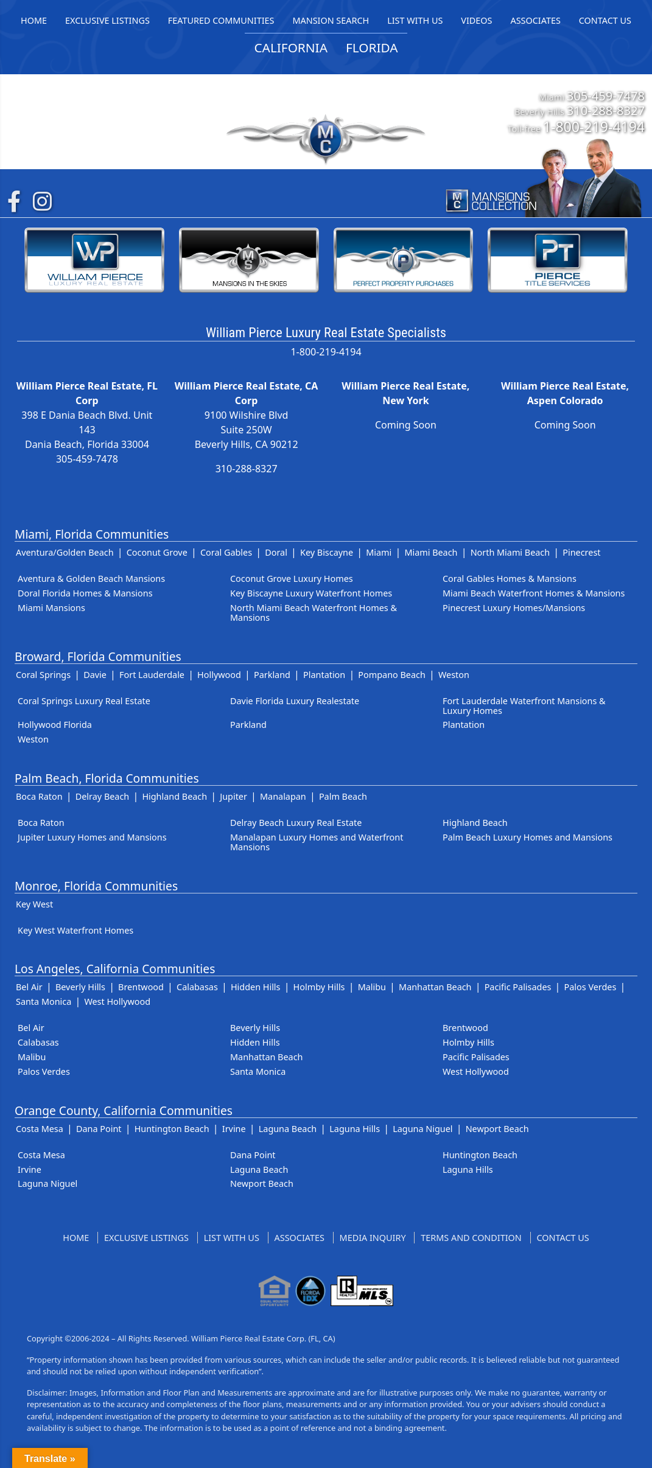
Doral (276, 552)
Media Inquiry (373, 1237)
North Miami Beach (510, 552)
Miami (378, 552)
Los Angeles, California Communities (115, 968)
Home (76, 1237)
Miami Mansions (51, 607)
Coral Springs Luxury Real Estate (84, 701)
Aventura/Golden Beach (65, 552)
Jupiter (233, 796)
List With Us (231, 1237)
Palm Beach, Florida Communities (107, 778)
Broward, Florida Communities (98, 656)
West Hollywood (117, 1001)
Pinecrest (581, 552)
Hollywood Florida (55, 724)
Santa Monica (43, 1001)
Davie (95, 674)
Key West (34, 904)
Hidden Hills (256, 987)
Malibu (372, 987)
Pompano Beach (391, 674)
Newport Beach (497, 1128)
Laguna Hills (354, 1128)
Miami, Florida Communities (92, 534)
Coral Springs (43, 674)
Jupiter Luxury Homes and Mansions (92, 837)
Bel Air (29, 987)
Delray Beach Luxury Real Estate (296, 822)
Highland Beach (174, 796)
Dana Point (99, 1128)
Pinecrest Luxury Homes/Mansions (514, 607)
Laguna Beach (288, 1128)
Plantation (324, 674)
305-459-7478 (606, 95)
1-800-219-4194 (594, 126)
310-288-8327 (606, 110)
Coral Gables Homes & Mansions (510, 578)
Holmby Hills (319, 987)
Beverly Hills (80, 987)
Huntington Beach (172, 1128)
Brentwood (141, 987)
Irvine (234, 1128)
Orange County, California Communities (124, 1110)
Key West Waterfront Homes (75, 930)
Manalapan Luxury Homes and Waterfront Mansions (316, 842)
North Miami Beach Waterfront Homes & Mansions (313, 612)
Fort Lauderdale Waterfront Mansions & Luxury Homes (524, 705)
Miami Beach (430, 552)
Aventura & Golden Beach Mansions (91, 578)
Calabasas (197, 987)
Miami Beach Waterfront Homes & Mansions (534, 593)
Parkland (272, 674)
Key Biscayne (326, 552)
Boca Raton (39, 796)
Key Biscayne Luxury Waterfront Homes (311, 593)
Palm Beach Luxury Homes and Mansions (527, 837)
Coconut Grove (157, 552)
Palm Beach (343, 796)
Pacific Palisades (518, 987)
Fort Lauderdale (151, 674)
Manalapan (283, 796)
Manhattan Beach (435, 987)
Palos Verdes (590, 987)
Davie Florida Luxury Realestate (294, 701)
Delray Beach (102, 796)
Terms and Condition (471, 1237)
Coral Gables (226, 552)
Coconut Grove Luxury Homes (291, 578)
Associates (299, 1237)
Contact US (563, 1237)
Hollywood (219, 674)
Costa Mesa (39, 1128)
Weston (453, 674)
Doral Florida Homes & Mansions (85, 593)
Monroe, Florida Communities (96, 886)
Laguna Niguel (422, 1128)
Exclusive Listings (146, 1237)
